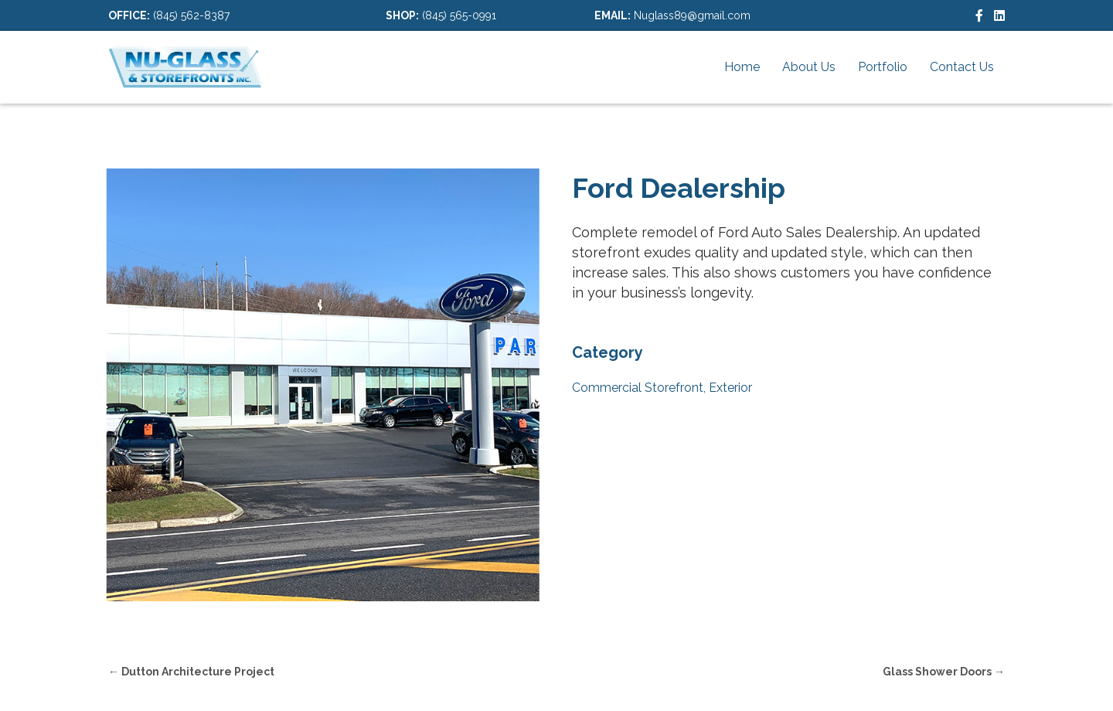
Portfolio (882, 67)
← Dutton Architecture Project (191, 671)
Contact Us (962, 67)
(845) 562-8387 (191, 15)
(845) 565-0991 (459, 15)
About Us (809, 67)
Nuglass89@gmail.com (692, 15)
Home (742, 67)
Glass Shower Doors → (944, 671)
